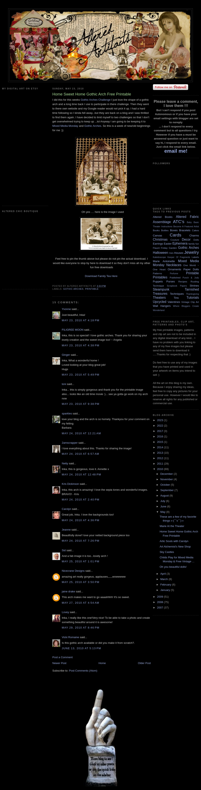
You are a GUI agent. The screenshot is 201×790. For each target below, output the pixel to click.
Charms (194, 235)
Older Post (144, 663)
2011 (160, 463)
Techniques (177, 293)
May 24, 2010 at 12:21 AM (81, 433)
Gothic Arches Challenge (96, 99)
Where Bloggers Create (186, 306)
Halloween (160, 252)
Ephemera (179, 243)
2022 (160, 425)
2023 (160, 420)
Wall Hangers (162, 305)
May (163, 511)
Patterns (157, 273)
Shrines (194, 285)
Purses (170, 281)
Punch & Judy (191, 278)
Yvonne (66, 309)
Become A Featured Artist (186, 226)
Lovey (65, 612)
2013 (160, 452)
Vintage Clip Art (190, 302)
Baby (189, 222)
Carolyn (66, 509)
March (164, 579)
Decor (186, 239)
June (163, 506)
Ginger (66, 354)
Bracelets (184, 230)
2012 (160, 458)
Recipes (182, 281)
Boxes (174, 230)
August (165, 495)
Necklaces (173, 265)
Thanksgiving (192, 294)
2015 (160, 441)
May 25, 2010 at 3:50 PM (80, 582)
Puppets (158, 281)
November (167, 479)
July (163, 501)
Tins (176, 297)
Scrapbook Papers (177, 286)
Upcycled (159, 302)
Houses (178, 252)
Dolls (196, 239)
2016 (160, 436)
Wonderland (159, 310)
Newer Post (59, 663)
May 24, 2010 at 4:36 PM (80, 520)
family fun (193, 243)
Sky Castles (167, 552)
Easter (168, 243)
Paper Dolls (191, 269)
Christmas (160, 239)
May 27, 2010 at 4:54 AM (80, 602)
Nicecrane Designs (73, 570)
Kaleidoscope (159, 257)
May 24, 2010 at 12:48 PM (81, 474)
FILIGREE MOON (72, 329)
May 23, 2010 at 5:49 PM (80, 374)
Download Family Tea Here (101, 276)
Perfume (174, 273)
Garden (173, 247)
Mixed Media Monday (65, 125)
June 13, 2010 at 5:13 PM (81, 648)
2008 (160, 602)
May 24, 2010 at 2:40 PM (80, 499)
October (165, 484)
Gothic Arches (92, 125)
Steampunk (161, 289)
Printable (92, 289)
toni (64, 384)
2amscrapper (70, 442)
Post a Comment (62, 657)
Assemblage (162, 222)
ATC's (178, 221)
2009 (160, 596)
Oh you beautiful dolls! (173, 566)
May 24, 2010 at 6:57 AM (80, 453)
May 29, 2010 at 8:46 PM (80, 627)
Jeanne (66, 529)
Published (175, 277)
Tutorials (193, 297)
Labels (195, 257)
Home (102, 663)
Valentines (174, 302)
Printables (160, 277)
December (167, 473)
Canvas (157, 235)
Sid (64, 550)
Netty (65, 463)
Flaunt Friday (160, 247)
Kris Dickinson (70, 483)
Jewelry (191, 252)
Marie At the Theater (172, 526)
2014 (160, 447)
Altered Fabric (187, 216)
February (166, 584)
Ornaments (174, 269)
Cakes (195, 230)
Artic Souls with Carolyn (174, 541)
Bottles (165, 230)
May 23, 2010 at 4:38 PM (80, 345)
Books (156, 230)
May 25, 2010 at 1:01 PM (80, 561)
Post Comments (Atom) (83, 670)
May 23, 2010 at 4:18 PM (80, 320)
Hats (171, 253)
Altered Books (163, 216)
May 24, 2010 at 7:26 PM (80, 540)
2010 (160, 469)
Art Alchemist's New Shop (175, 546)
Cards (175, 234)
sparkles (67, 413)
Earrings (158, 243)
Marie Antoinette (164, 261)
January (165, 590)
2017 (160, 431)
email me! (176, 151)
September (167, 490)
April (163, 573)
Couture (174, 239)
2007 (160, 607)
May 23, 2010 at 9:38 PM (80, 403)
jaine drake (68, 591)
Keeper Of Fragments (179, 257)
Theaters (159, 297)
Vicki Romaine (70, 637)
